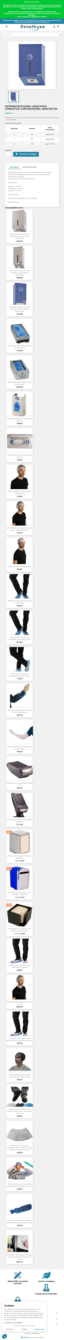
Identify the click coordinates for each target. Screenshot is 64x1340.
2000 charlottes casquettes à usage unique (19, 1003)
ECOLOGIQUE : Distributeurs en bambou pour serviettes (19, 930)
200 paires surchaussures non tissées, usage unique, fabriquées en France (19, 1111)
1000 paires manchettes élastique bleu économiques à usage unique (19, 1221)
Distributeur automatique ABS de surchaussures (20, 347)
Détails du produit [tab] (29, 167)
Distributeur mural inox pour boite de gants (19, 456)
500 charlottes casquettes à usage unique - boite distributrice (19, 529)
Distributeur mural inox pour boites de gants (19, 419)
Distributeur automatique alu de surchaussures (19, 383)
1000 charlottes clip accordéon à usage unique (19, 492)
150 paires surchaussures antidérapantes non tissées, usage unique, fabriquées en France (19, 1147)
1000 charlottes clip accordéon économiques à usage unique (20, 1076)
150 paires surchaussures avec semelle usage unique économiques (20, 1039)
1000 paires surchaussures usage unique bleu (20, 602)
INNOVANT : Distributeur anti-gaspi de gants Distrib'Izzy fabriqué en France (19, 1257)
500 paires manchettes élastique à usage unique (19, 748)
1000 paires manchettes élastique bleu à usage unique (20, 711)
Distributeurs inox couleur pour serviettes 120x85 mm (19, 893)
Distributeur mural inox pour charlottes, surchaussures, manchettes (19, 236)
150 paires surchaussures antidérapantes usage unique (19, 675)
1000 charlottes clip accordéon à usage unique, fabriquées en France (20, 1185)
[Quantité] (7, 154)
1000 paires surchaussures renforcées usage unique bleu (20, 638)
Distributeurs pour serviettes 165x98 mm (20, 784)
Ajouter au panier (25, 154)
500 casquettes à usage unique (19, 566)
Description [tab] (14, 167)
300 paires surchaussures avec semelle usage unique (20, 966)
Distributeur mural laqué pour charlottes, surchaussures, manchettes (20, 309)
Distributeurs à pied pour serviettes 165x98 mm (19, 820)
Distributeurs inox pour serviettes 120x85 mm (20, 857)
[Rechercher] (32, 34)
